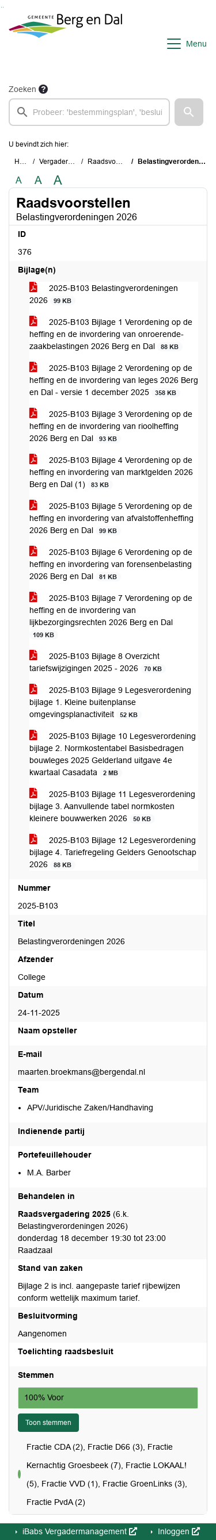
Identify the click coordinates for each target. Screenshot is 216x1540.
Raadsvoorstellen (115, 162)
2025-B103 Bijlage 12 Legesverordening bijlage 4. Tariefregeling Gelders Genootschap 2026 (112, 852)
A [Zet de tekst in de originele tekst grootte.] (19, 180)
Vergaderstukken (65, 162)
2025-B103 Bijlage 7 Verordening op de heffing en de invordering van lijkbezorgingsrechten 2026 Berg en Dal (110, 616)
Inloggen (178, 1531)
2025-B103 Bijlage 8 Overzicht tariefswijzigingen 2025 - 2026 (97, 662)
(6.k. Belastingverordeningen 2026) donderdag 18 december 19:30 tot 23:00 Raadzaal (92, 1232)
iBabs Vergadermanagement (78, 1531)
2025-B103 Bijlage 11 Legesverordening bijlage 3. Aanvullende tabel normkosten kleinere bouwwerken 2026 (112, 806)
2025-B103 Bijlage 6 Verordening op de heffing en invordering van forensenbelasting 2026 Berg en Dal (110, 564)
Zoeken (22, 89)
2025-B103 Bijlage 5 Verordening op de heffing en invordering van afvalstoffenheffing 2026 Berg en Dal (111, 518)
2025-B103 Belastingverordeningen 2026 (103, 294)
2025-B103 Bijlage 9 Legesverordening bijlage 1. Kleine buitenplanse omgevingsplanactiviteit (110, 702)
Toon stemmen (48, 1423)
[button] (189, 112)
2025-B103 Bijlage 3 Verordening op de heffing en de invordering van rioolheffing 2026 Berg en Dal (110, 426)
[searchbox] (89, 112)
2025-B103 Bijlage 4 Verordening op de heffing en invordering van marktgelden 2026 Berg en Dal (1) (111, 472)
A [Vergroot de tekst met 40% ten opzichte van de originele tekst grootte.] (58, 180)
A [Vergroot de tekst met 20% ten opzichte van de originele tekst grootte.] (38, 180)
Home (23, 162)
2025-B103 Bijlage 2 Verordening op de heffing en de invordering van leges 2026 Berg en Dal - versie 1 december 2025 (113, 380)
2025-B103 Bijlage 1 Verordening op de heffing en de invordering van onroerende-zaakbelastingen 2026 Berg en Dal (110, 334)
